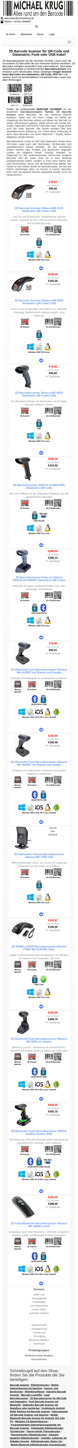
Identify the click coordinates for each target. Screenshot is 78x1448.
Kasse (40, 34)
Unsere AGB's (39, 1309)
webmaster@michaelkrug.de (18, 18)
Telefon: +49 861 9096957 (15, 21)
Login (52, 34)
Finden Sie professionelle (22, 109)
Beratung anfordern (39, 1340)
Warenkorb (26, 34)
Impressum (39, 1343)
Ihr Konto (10, 34)
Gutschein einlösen (39, 1313)
